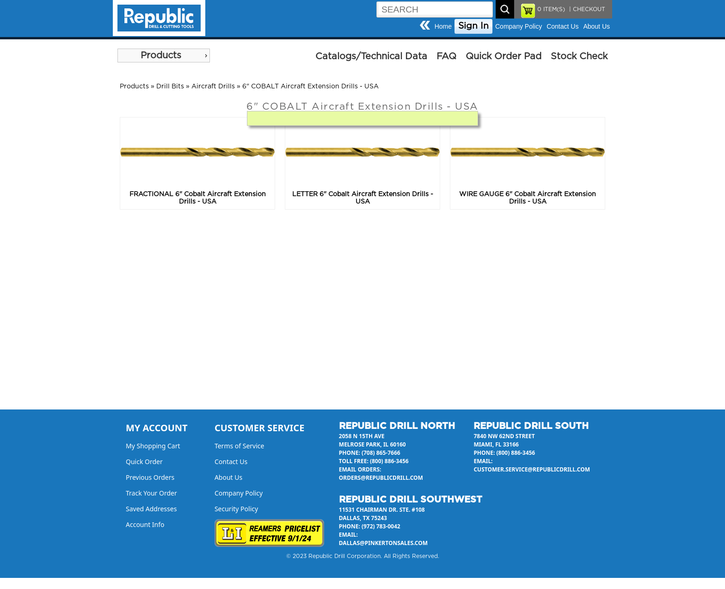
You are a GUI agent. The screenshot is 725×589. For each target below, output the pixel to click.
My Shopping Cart (153, 445)
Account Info (145, 524)
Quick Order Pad (503, 56)
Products (161, 55)
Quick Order (144, 461)
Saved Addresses (151, 508)
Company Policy (518, 26)
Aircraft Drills (213, 86)
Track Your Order (151, 493)
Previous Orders (150, 477)
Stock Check (579, 56)
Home (443, 26)
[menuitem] (163, 55)
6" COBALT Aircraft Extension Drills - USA (310, 86)
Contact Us (562, 26)
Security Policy (236, 508)
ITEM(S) (551, 9)
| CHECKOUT (586, 9)
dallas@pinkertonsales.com (383, 543)
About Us (596, 26)
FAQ (446, 56)
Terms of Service (239, 445)
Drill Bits (170, 86)
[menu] (163, 55)
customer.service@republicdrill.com (531, 469)
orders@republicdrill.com (381, 478)
